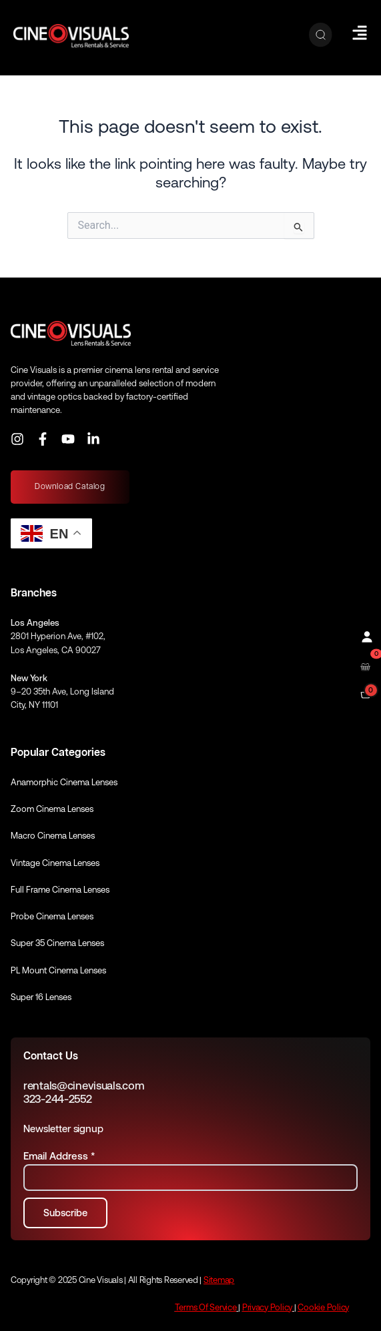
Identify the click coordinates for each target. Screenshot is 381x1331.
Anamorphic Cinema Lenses (64, 782)
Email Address (59, 1156)
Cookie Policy (323, 1307)
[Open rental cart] (365, 665)
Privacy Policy (267, 1307)
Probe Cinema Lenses (52, 916)
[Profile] (365, 635)
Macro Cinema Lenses (53, 836)
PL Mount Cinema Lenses (58, 970)
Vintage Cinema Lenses (55, 863)
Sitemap (219, 1280)
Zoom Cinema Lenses (52, 809)
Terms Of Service (206, 1307)
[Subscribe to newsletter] (65, 1213)
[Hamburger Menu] (360, 33)
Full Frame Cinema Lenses (60, 890)
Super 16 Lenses (41, 997)
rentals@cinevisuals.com (83, 1085)
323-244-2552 (57, 1099)
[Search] (320, 35)
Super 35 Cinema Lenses (57, 943)
